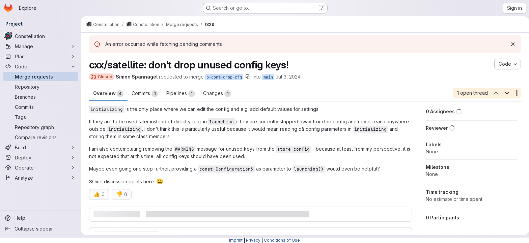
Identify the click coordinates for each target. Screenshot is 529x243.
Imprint (236, 240)
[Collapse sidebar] (40, 229)
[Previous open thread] (494, 93)
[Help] (40, 218)
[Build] (40, 147)
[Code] (40, 66)
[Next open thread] (505, 93)
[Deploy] (40, 157)
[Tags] (40, 117)
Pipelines (179, 93)
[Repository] (40, 86)
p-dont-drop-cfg (223, 77)
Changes (216, 93)
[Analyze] (40, 177)
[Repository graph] (40, 127)
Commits (143, 93)
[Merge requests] (40, 76)
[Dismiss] (511, 44)
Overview (107, 93)
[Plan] (40, 56)
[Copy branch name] (247, 77)
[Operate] (40, 167)
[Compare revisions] (40, 137)
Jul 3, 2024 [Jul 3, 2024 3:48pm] (286, 77)
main (267, 77)
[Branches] (40, 96)
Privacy (253, 240)
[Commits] (40, 107)
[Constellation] (40, 36)
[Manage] (40, 46)
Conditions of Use (282, 240)
